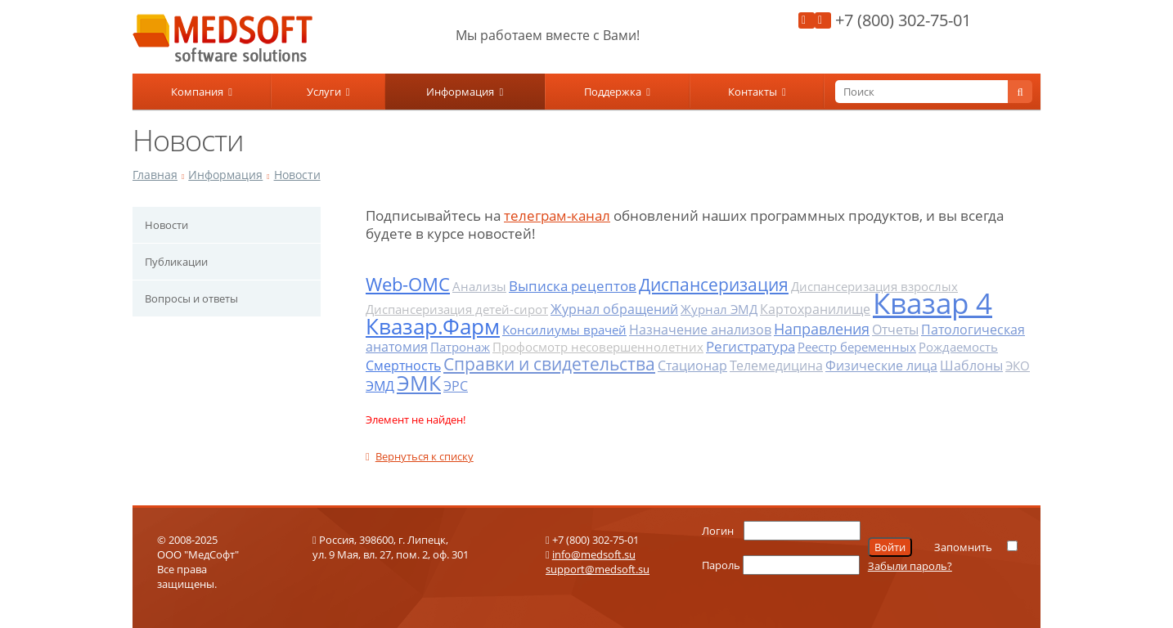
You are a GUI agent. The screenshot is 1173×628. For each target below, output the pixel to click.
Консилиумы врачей (564, 329)
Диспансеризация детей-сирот (457, 309)
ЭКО (1017, 365)
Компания (201, 91)
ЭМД (380, 386)
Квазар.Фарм (433, 326)
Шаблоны (971, 366)
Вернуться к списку (420, 456)
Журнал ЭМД (719, 309)
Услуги (328, 91)
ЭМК (419, 383)
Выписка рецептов (572, 285)
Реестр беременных (857, 347)
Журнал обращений (614, 309)
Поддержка (617, 91)
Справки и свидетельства (549, 363)
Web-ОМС (408, 283)
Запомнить (963, 547)
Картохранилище (815, 309)
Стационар (692, 366)
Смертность (403, 366)
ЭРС (455, 386)
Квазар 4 (932, 303)
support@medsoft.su (597, 569)
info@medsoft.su (594, 554)
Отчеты (895, 330)
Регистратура (750, 346)
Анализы (479, 286)
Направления (822, 329)
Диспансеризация (714, 284)
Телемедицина (776, 366)
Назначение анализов (700, 330)
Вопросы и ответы (191, 298)
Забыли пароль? (910, 565)
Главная (155, 174)
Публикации (176, 261)
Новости (297, 174)
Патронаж (460, 347)
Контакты (757, 91)
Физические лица (881, 366)
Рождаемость (958, 347)
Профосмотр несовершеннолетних (597, 347)
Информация (464, 91)
